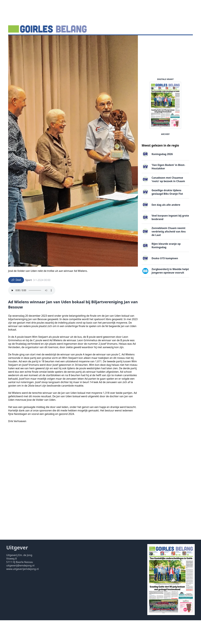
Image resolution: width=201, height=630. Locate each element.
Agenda (30, 40)
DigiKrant (44, 40)
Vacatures (59, 40)
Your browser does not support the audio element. (31, 300)
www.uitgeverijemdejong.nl (22, 578)
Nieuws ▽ (16, 40)
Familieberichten (79, 40)
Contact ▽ (116, 40)
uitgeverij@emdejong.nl (20, 575)
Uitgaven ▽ (99, 40)
